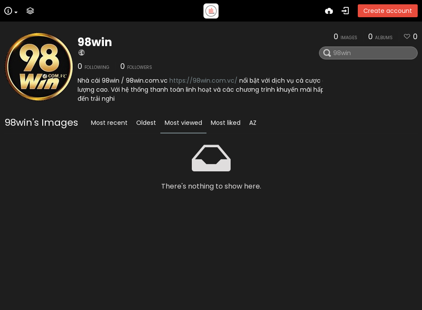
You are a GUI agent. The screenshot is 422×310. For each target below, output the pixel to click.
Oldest (146, 122)
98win (95, 42)
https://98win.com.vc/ (203, 80)
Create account (387, 10)
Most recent (109, 122)
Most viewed (183, 122)
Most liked (226, 122)
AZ (252, 122)
